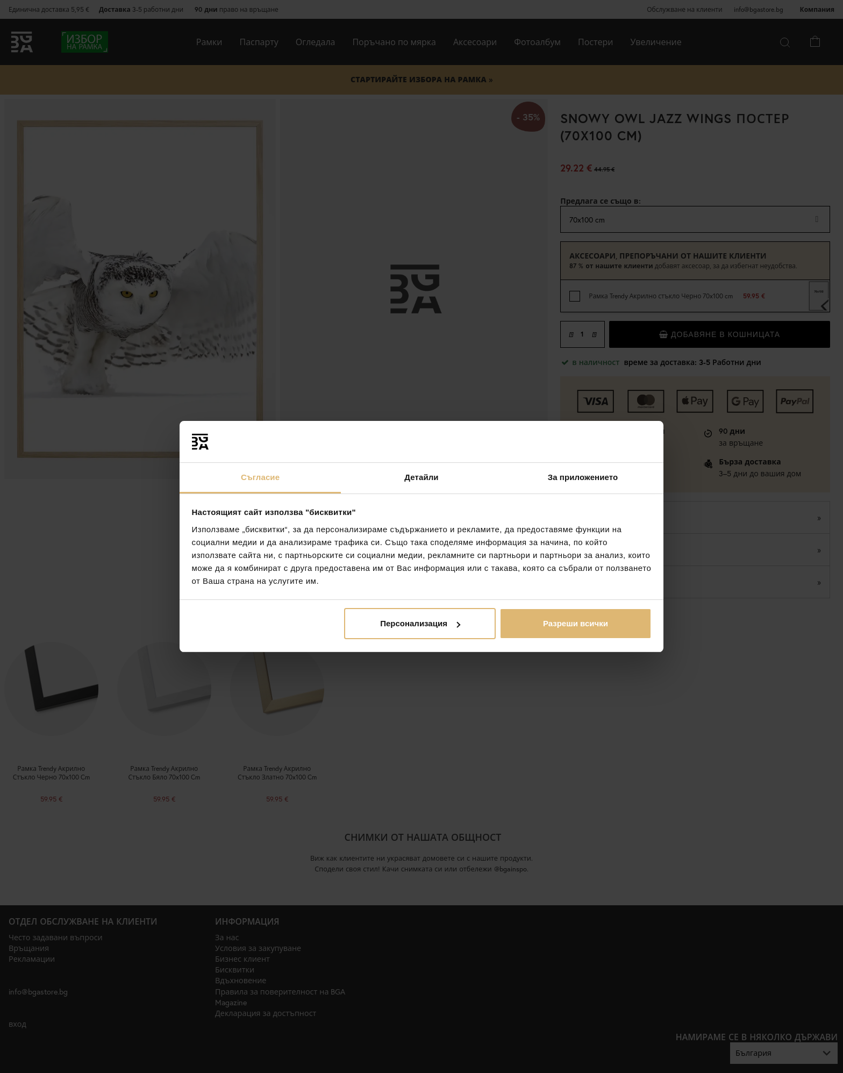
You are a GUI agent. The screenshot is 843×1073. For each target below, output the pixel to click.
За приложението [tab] (583, 477)
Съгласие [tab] (260, 477)
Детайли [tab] (421, 477)
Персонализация (420, 623)
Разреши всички (575, 623)
